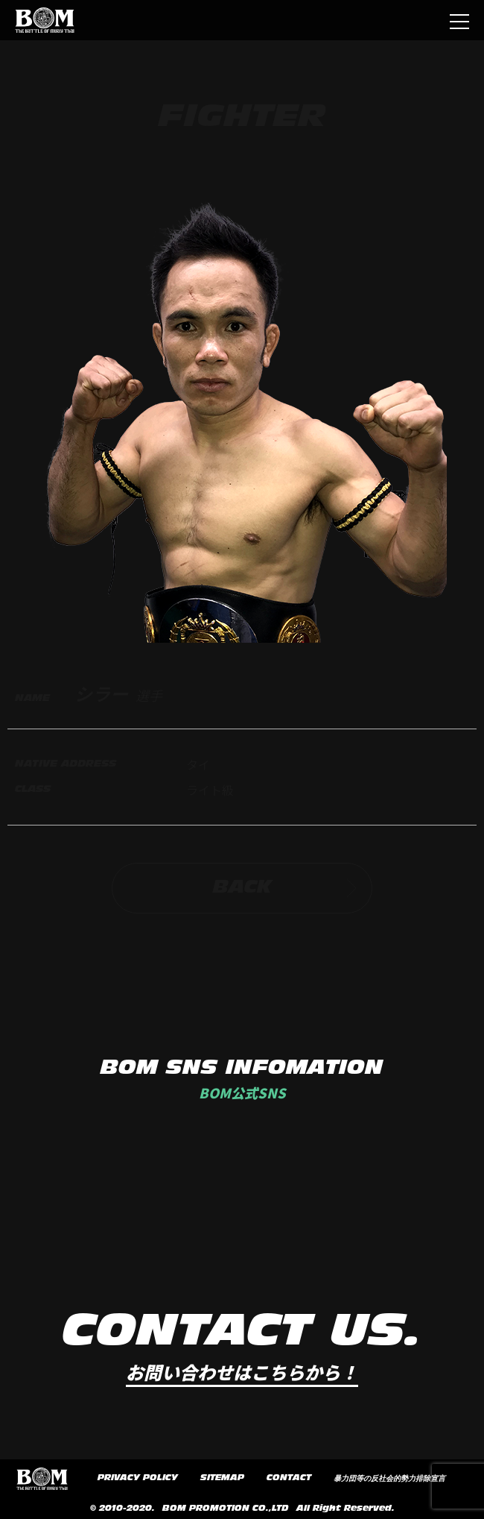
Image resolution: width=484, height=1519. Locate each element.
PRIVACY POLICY (138, 1478)
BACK (285, 888)
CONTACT (289, 1478)
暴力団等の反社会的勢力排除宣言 (389, 1478)
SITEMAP (222, 1478)
